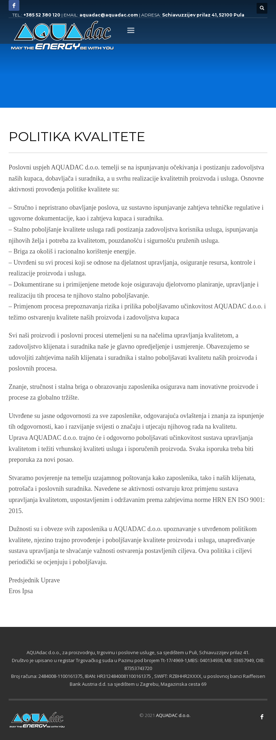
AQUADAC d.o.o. (173, 715)
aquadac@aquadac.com (108, 15)
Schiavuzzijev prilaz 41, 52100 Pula (203, 15)
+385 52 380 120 (41, 15)
